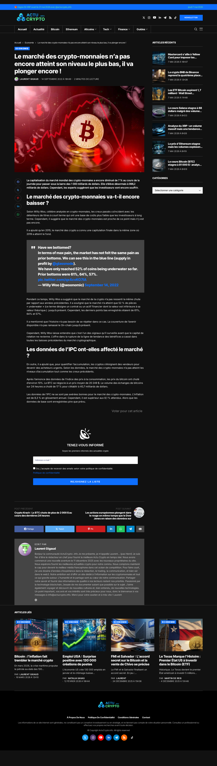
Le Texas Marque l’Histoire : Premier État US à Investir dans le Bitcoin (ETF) (180, 660)
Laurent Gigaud (29, 79)
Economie (29, 42)
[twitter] (144, 18)
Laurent (121, 678)
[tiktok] (175, 17)
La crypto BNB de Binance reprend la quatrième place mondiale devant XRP (184, 75)
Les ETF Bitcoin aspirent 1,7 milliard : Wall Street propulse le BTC (184, 93)
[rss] (170, 17)
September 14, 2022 (101, 285)
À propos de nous (76, 717)
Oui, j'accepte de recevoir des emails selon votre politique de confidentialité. (73, 468)
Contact (146, 717)
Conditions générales (128, 717)
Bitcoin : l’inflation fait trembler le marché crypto (33, 658)
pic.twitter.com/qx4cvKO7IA (62, 279)
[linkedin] (160, 18)
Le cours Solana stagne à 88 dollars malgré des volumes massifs (185, 111)
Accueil (17, 42)
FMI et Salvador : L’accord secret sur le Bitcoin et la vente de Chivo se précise (130, 660)
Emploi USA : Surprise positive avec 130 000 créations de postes (79, 660)
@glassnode (63, 263)
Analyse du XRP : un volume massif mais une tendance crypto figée (185, 129)
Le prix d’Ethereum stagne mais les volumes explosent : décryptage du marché (185, 147)
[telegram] (165, 17)
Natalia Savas (76, 678)
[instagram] (149, 17)
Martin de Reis (173, 678)
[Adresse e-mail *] (85, 460)
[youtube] (154, 18)
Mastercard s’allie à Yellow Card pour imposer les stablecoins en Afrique (184, 57)
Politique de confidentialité (46, 472)
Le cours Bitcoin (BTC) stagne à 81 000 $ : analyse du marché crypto (184, 164)
